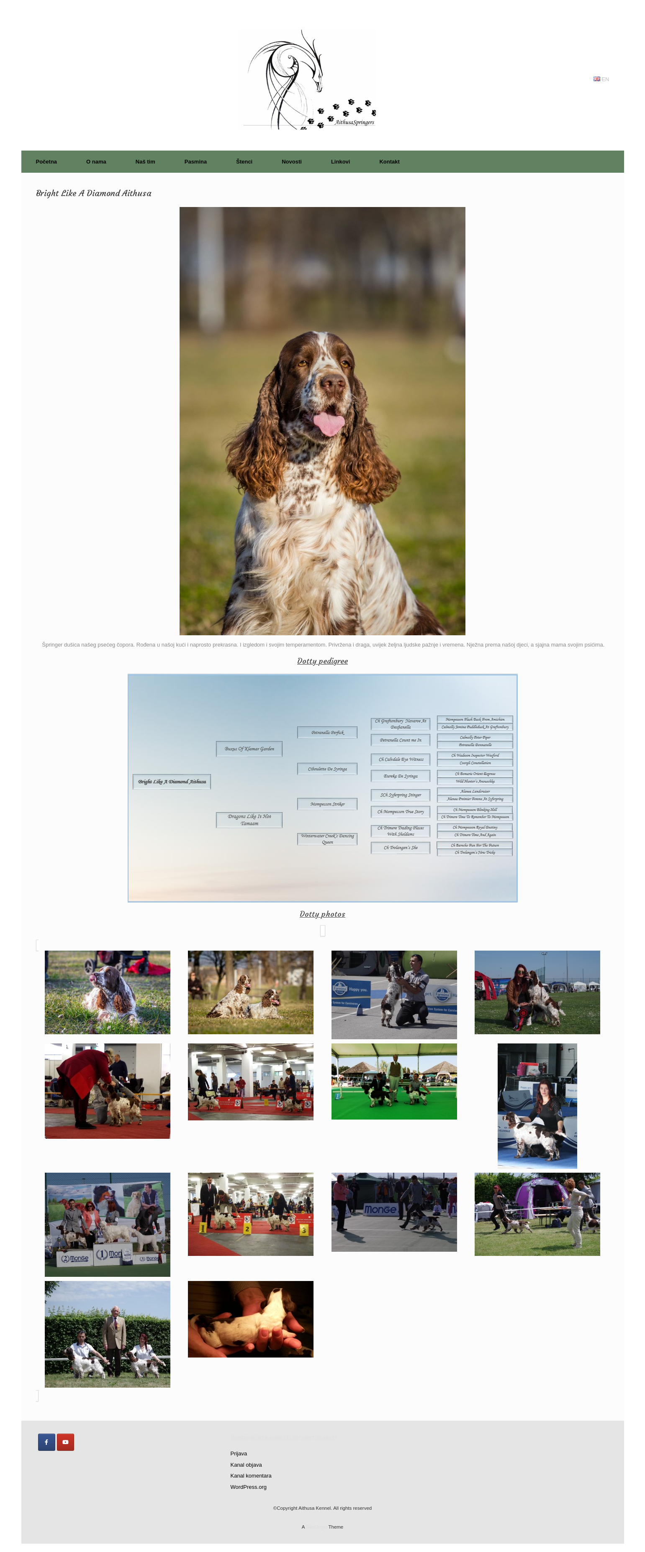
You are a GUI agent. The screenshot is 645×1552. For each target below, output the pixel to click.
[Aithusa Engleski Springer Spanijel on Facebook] (46, 1442)
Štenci (244, 162)
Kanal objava (246, 1465)
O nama (96, 162)
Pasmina (196, 162)
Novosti (292, 162)
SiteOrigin (316, 1526)
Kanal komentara (250, 1476)
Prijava (238, 1453)
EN (601, 79)
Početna (46, 162)
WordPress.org (248, 1487)
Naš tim (145, 162)
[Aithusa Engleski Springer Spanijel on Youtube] (65, 1442)
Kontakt (389, 162)
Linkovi (340, 162)
